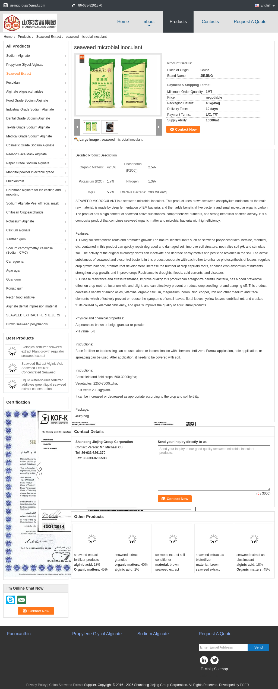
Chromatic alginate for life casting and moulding (33, 192)
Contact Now (186, 129)
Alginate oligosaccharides (24, 91)
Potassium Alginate (20, 221)
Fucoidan (13, 82)
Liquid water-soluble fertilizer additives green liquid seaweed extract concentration (43, 384)
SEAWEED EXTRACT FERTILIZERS (33, 315)
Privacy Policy (36, 685)
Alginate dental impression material (31, 306)
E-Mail (206, 669)
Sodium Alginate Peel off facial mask (32, 203)
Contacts (210, 21)
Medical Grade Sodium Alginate (29, 136)
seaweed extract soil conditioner (170, 557)
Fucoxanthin (15, 181)
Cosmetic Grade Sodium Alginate (30, 145)
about (149, 21)
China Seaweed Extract (66, 685)
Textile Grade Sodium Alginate (28, 127)
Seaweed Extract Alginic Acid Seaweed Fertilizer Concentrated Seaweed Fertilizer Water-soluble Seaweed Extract (42, 372)
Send (258, 647)
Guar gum (13, 279)
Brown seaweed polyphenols (27, 324)
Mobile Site (208, 676)
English (268, 5)
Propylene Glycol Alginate (24, 65)
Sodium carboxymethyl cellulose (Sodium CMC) (29, 250)
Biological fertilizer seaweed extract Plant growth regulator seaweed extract (42, 351)
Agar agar (13, 270)
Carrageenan (15, 261)
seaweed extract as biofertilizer (210, 557)
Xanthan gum (16, 239)
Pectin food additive (20, 297)
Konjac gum (14, 288)
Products (178, 21)
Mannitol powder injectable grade (30, 172)
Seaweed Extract (48, 37)
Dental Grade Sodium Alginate (28, 118)
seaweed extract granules (126, 557)
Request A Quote (250, 21)
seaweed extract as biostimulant (250, 557)
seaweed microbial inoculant (122, 139)
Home (123, 21)
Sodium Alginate (18, 56)
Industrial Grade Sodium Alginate (30, 109)
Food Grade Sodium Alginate (27, 100)
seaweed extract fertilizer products (86, 557)
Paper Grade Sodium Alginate (27, 163)
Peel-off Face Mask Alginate (26, 154)
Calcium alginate (18, 230)
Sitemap (221, 669)
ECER (244, 685)
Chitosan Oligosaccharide (24, 212)
